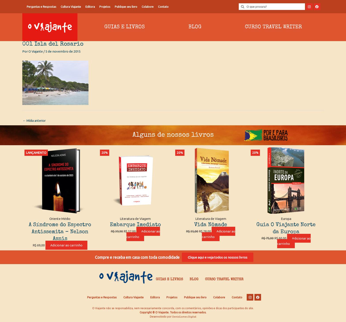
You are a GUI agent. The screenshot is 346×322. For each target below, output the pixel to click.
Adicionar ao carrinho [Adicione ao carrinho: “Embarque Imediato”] (143, 234)
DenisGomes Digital (184, 317)
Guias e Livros (124, 27)
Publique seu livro (126, 6)
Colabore (148, 6)
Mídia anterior (35, 121)
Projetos (104, 6)
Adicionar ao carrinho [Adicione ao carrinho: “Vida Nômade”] (218, 234)
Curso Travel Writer (273, 27)
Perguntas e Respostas (41, 6)
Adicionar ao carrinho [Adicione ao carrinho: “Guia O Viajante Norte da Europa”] (294, 241)
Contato (163, 6)
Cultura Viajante (71, 6)
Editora (90, 6)
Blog (194, 27)
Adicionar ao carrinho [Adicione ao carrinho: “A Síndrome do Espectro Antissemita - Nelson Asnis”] (66, 245)
